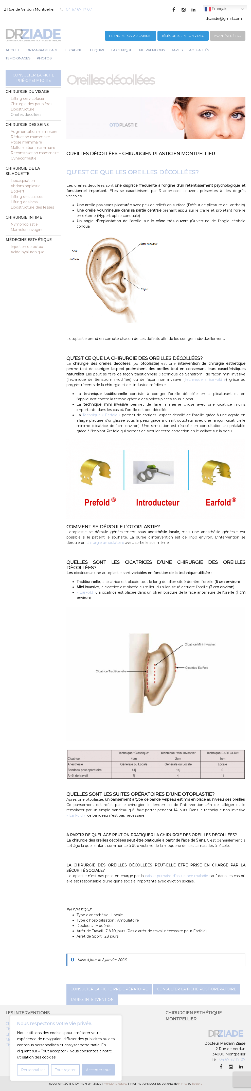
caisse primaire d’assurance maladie (176, 876)
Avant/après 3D (227, 36)
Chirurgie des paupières (31, 104)
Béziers (197, 1083)
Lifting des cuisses (27, 196)
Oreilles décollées (26, 114)
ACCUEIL (13, 50)
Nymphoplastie (24, 224)
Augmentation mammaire (34, 131)
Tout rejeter (65, 1070)
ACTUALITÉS (199, 50)
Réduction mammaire (30, 137)
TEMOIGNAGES (18, 58)
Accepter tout (98, 1070)
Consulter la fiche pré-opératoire (33, 78)
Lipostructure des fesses (32, 207)
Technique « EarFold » (205, 379)
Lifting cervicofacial (28, 98)
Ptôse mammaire (26, 142)
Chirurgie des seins (27, 124)
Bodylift (17, 191)
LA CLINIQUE (121, 50)
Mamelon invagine (27, 229)
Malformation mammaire (33, 147)
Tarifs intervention (92, 999)
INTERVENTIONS (151, 50)
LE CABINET (74, 50)
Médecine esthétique (29, 240)
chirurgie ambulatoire (105, 542)
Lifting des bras (24, 202)
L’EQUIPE (97, 50)
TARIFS (177, 50)
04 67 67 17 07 (79, 9)
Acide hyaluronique (27, 252)
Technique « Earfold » (101, 415)
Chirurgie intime (24, 217)
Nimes (182, 1083)
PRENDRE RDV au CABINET (130, 36)
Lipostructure (22, 109)
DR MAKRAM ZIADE (42, 50)
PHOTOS (44, 58)
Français (216, 9)
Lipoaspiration (23, 180)
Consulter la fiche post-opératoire (196, 989)
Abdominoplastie (26, 186)
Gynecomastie (24, 158)
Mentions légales (115, 1083)
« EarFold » (86, 592)
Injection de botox (27, 246)
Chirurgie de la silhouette (23, 171)
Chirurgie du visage (27, 91)
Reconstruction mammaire (35, 153)
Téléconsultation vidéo (183, 36)
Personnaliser (33, 1070)
